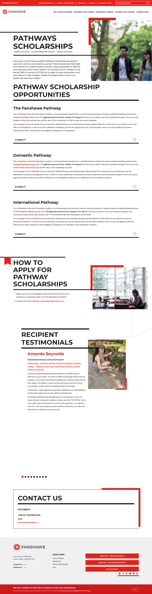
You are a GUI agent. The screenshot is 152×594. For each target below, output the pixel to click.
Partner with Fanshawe (60, 565)
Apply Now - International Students (112, 564)
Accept (133, 590)
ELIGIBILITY (21, 140)
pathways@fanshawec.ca (28, 524)
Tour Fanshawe (112, 570)
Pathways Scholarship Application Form (48, 302)
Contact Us (17, 566)
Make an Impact (46, 3)
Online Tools (105, 3)
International (142, 12)
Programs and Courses (22, 52)
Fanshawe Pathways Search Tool (26, 117)
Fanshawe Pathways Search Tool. (31, 212)
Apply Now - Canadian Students (112, 557)
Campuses (17, 569)
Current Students (58, 559)
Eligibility (21, 187)
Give (54, 569)
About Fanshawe (66, 3)
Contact (82, 3)
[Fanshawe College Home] (76, 548)
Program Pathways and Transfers (43, 52)
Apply (92, 3)
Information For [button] (9, 3)
